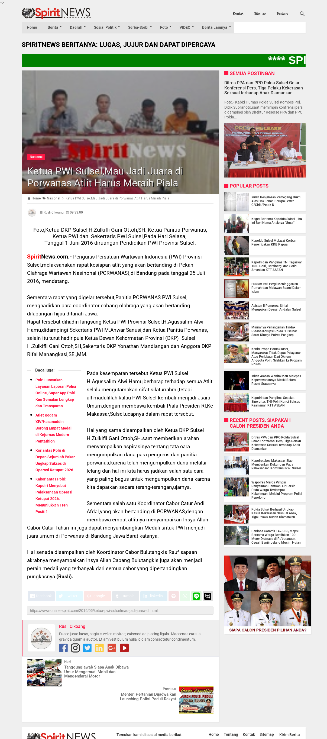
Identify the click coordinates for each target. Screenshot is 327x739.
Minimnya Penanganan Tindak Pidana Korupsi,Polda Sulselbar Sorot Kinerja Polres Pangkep (274, 331)
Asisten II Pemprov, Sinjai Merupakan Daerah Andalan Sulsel (276, 307)
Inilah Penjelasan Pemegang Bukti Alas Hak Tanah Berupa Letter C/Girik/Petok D (275, 201)
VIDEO (188, 27)
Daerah (77, 27)
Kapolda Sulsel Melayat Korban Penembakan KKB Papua (273, 242)
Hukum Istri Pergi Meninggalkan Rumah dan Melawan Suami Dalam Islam (276, 287)
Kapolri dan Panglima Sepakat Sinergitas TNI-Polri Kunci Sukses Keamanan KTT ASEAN (275, 401)
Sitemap (260, 13)
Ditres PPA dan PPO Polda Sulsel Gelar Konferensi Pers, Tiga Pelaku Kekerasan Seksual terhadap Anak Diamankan (263, 87)
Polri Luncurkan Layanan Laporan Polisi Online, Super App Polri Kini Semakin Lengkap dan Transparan (55, 393)
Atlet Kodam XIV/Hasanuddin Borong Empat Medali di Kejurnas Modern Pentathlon (54, 428)
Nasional (36, 157)
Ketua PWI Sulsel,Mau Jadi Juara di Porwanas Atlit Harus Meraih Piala (112, 176)
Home (32, 27)
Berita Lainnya (218, 27)
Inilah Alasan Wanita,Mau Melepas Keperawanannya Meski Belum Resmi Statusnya (276, 380)
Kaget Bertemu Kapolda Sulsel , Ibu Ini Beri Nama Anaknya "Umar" (276, 221)
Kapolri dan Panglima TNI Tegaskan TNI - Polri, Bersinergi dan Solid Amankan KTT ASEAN (277, 266)
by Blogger (292, 734)
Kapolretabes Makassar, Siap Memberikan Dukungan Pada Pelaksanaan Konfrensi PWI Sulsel (276, 464)
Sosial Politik (107, 27)
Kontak (238, 13)
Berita (53, 27)
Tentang (282, 13)
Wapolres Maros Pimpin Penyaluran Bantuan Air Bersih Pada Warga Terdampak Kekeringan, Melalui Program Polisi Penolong (276, 489)
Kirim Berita (289, 707)
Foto (167, 27)
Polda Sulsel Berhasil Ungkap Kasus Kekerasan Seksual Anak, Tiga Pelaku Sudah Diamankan (274, 513)
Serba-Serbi (140, 27)
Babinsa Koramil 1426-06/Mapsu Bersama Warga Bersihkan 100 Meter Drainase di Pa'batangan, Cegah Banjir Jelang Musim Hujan (276, 536)
